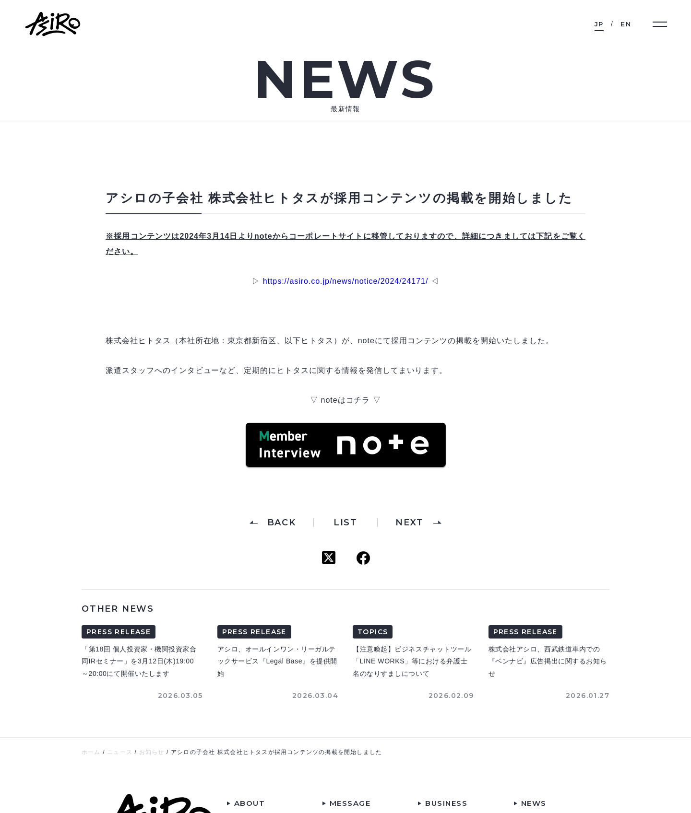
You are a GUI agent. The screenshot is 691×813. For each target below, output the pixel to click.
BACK (281, 522)
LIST (345, 522)
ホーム (91, 752)
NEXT (409, 522)
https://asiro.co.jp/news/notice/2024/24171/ (346, 281)
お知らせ (152, 752)
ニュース (119, 752)
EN (625, 24)
